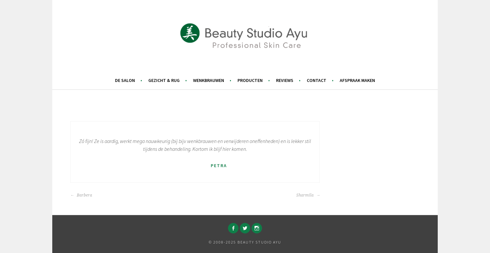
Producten (250, 80)
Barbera (81, 195)
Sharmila (308, 195)
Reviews (284, 80)
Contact (316, 80)
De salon (125, 80)
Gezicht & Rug (164, 80)
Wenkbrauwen (208, 80)
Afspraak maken (357, 80)
